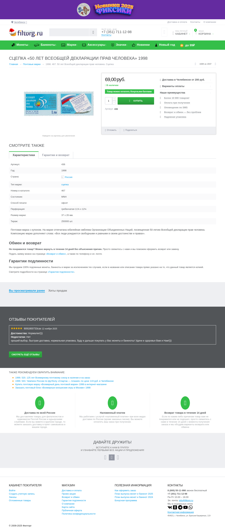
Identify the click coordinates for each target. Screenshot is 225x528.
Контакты (195, 22)
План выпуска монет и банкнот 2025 (134, 493)
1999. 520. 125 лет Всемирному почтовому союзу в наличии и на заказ (52, 377)
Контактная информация (181, 512)
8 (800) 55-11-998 (177, 490)
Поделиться (130, 130)
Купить (138, 100)
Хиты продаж (57, 290)
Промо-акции (69, 493)
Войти (12, 490)
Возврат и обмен (71, 497)
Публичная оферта (72, 510)
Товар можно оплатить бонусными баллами (129, 91)
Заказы (12, 497)
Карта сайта (68, 507)
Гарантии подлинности (74, 500)
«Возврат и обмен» (56, 254)
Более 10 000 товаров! (176, 98)
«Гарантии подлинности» (61, 272)
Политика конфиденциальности (78, 513)
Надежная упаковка (175, 117)
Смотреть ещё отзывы (25, 354)
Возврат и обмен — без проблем (182, 112)
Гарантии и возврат (56, 155)
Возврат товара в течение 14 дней (185, 412)
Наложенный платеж (112, 412)
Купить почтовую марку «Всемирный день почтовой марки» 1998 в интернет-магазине (61, 384)
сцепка (65, 184)
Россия (68, 177)
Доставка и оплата (177, 22)
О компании (209, 22)
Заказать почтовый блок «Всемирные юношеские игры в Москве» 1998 (53, 387)
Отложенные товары (20, 500)
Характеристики (24, 155)
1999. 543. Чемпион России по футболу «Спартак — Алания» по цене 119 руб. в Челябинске (64, 381)
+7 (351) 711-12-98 (116, 32)
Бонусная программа (126, 500)
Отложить (112, 130)
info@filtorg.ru (186, 500)
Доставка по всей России (39, 412)
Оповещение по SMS (175, 107)
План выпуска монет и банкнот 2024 (134, 497)
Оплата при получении (177, 102)
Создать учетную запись (22, 493)
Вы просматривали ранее (27, 290)
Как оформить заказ (125, 490)
